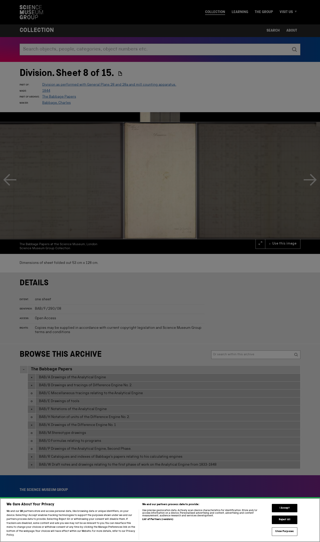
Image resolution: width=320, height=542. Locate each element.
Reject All (284, 519)
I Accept (285, 508)
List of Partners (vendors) (157, 519)
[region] (160, 520)
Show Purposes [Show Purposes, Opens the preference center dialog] (284, 531)
